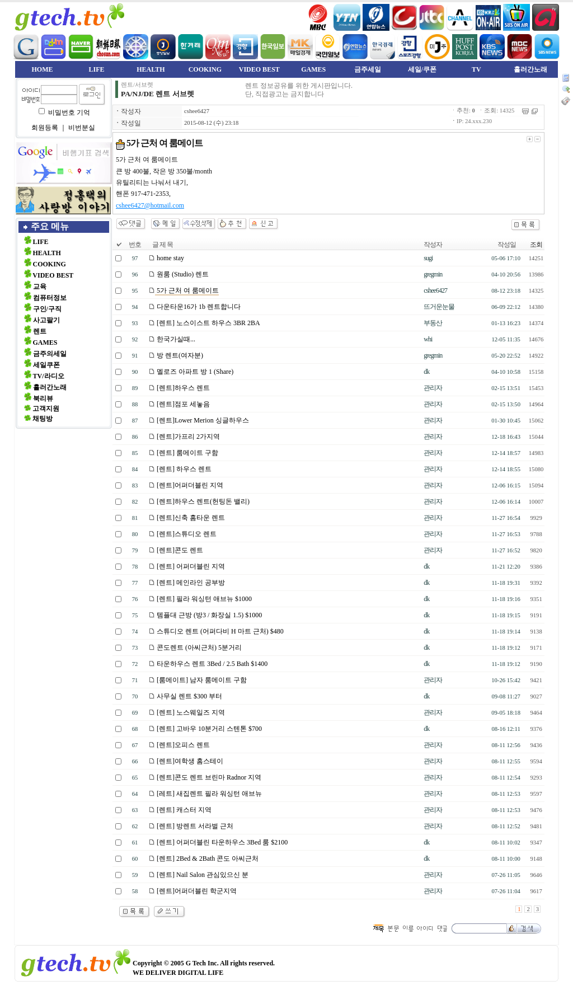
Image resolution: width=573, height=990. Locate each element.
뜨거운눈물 (439, 307)
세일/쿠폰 (422, 69)
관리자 (433, 388)
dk (426, 372)
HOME (42, 69)
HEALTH (151, 69)
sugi (428, 258)
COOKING (205, 69)
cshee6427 (196, 111)
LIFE (96, 69)
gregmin (433, 274)
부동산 (433, 323)
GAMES (313, 69)
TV (476, 69)
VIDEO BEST (259, 69)
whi (428, 339)
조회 (536, 244)
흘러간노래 (530, 69)
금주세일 (367, 69)
